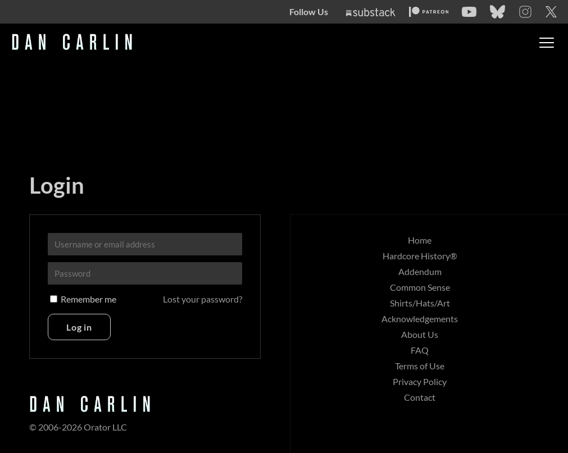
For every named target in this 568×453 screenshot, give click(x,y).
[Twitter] (551, 11)
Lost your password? (202, 299)
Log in (79, 327)
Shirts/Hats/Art (420, 303)
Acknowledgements (419, 318)
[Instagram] (525, 12)
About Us (419, 334)
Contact (419, 397)
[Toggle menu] (547, 43)
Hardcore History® (420, 255)
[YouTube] (469, 11)
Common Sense (420, 287)
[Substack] (371, 12)
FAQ (420, 350)
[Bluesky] (497, 12)
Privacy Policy (420, 381)
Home (419, 240)
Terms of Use (419, 365)
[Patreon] (429, 12)
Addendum (420, 271)
